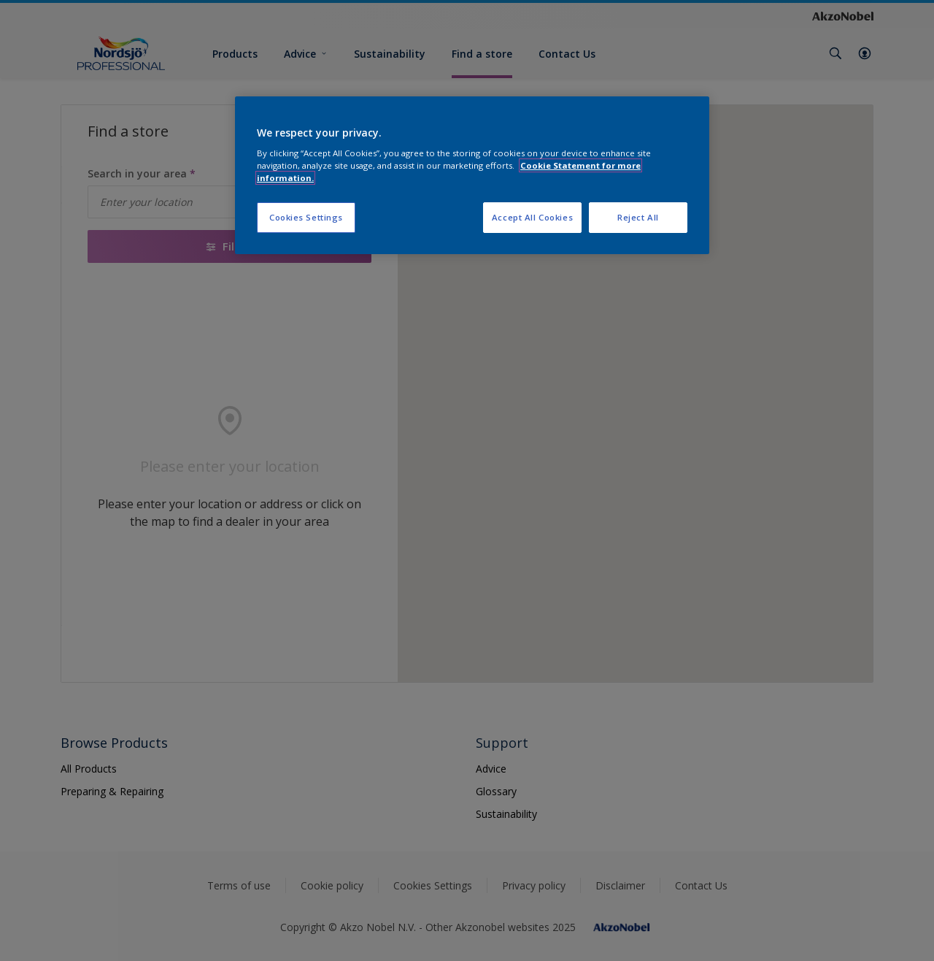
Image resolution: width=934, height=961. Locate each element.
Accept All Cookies (532, 217)
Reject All (638, 217)
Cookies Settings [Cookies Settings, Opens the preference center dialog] (306, 217)
